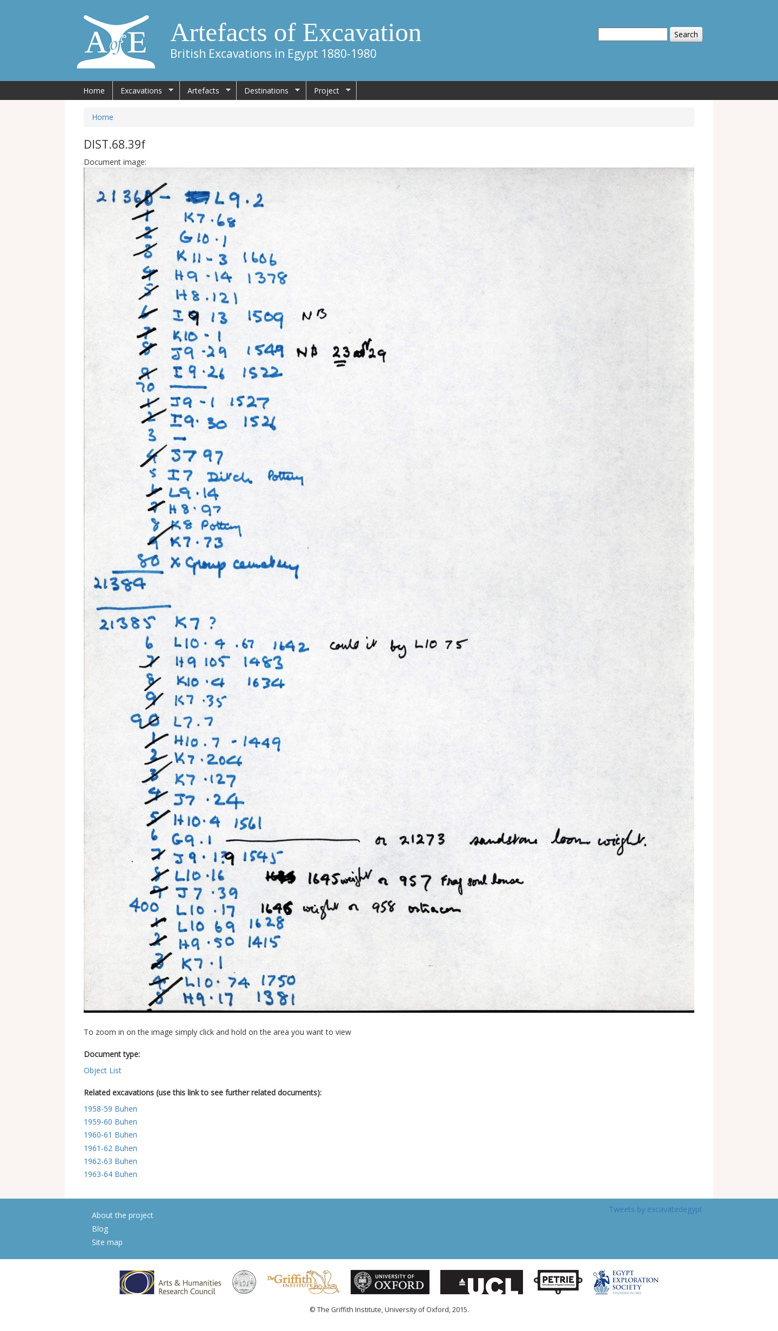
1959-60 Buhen (110, 1121)
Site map (107, 1242)
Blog (100, 1228)
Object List (103, 1070)
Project (328, 90)
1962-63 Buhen (110, 1161)
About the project (122, 1215)
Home (94, 90)
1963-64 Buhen (110, 1174)
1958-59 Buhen (110, 1108)
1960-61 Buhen (110, 1134)
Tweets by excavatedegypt (655, 1209)
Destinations (268, 90)
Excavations (143, 90)
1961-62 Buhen (110, 1148)
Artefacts (205, 90)
